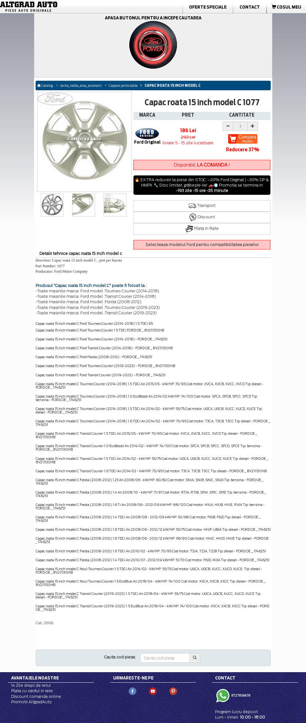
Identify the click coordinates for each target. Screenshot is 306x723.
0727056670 (240, 695)
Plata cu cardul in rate (32, 690)
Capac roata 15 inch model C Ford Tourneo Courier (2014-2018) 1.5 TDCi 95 (94, 323)
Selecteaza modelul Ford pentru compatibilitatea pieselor (202, 244)
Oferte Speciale (208, 7)
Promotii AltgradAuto (31, 701)
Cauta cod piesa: (120, 657)
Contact (250, 7)
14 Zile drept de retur (31, 685)
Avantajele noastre (35, 677)
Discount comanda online (36, 696)
